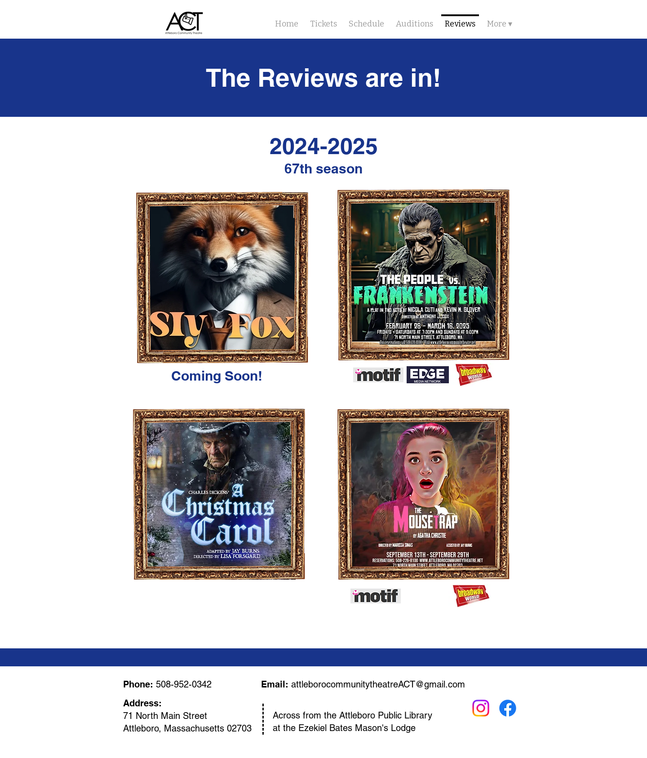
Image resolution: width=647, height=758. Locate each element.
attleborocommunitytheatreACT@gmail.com (378, 684)
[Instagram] (481, 708)
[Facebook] (507, 708)
